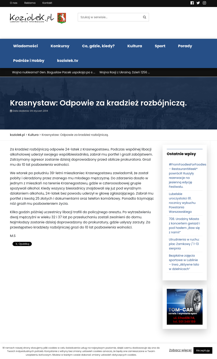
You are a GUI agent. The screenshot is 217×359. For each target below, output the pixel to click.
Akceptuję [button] (203, 350)
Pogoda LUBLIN (185, 23)
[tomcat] (185, 307)
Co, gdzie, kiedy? (98, 46)
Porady (185, 46)
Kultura (134, 46)
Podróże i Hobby (29, 60)
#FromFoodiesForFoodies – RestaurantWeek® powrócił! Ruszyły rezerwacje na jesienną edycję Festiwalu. (187, 175)
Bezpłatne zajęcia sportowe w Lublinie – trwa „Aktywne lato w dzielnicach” (184, 262)
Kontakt (47, 3)
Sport (160, 46)
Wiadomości (25, 46)
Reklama (29, 3)
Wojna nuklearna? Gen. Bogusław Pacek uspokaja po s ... (53, 72)
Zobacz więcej (180, 350)
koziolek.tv (67, 60)
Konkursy (60, 46)
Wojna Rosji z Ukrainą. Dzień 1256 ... (124, 72)
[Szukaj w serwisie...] (109, 17)
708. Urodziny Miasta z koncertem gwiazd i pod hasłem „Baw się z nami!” (184, 225)
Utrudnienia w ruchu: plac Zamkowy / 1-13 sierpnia (184, 243)
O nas (13, 3)
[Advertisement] (83, 283)
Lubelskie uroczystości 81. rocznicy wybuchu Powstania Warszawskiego (182, 203)
